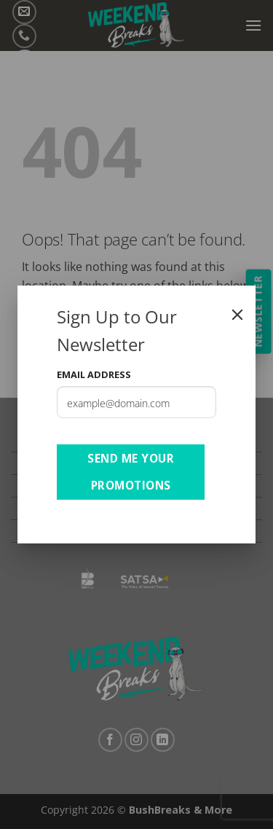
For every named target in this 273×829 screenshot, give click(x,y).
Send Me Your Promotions (130, 471)
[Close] (237, 315)
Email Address (94, 374)
